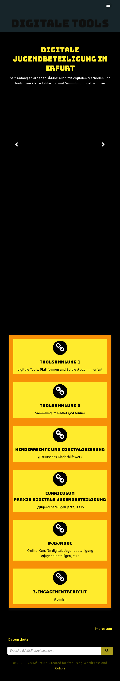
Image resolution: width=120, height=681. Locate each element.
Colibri (60, 668)
